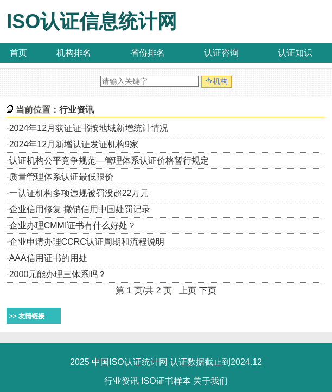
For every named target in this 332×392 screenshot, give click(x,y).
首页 (18, 52)
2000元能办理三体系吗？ (58, 274)
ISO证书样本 (166, 381)
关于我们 (210, 381)
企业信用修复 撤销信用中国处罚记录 (79, 209)
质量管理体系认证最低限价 (61, 176)
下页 (207, 290)
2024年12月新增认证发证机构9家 (73, 144)
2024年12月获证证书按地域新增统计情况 (88, 128)
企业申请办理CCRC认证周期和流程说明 (86, 241)
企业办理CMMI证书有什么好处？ (73, 225)
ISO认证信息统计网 (92, 21)
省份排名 (147, 52)
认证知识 (295, 52)
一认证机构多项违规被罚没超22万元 (79, 193)
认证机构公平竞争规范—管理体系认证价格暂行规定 (109, 160)
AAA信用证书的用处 (48, 258)
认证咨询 (221, 52)
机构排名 (73, 52)
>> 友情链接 (26, 316)
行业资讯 (121, 381)
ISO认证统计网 (138, 362)
